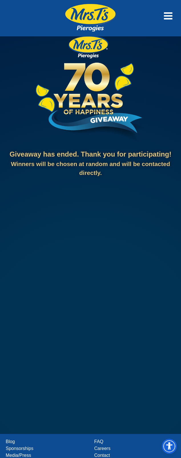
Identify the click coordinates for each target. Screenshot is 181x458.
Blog (10, 441)
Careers (102, 448)
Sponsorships (19, 448)
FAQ (98, 441)
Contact (102, 455)
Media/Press (18, 455)
